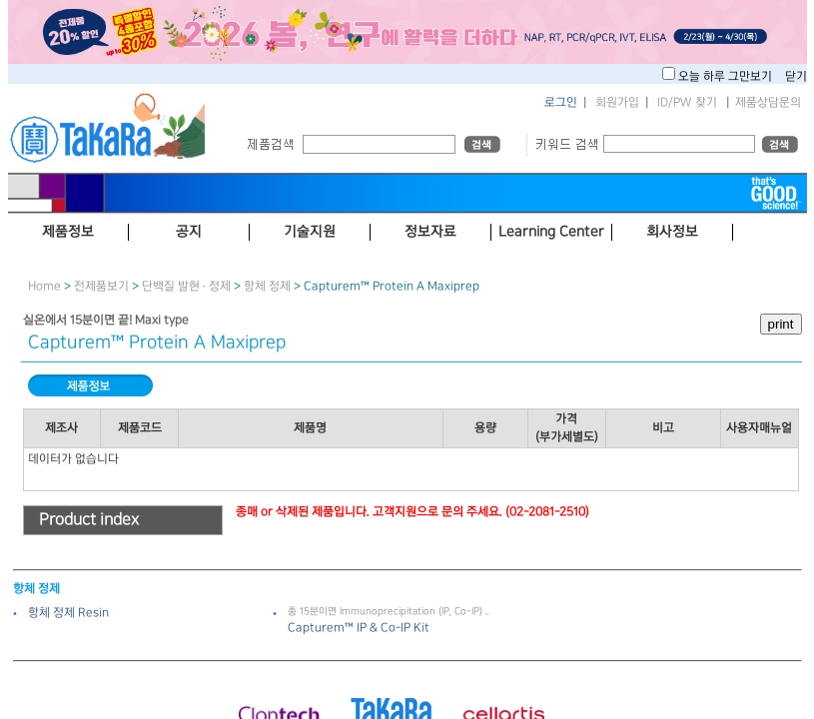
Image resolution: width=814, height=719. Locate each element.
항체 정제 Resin (68, 612)
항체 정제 (267, 286)
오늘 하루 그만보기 (726, 76)
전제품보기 (101, 286)
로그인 (560, 102)
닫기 (796, 76)
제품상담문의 (768, 102)
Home (44, 286)
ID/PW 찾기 (687, 102)
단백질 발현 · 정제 (186, 286)
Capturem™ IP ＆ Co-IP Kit (358, 627)
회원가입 (617, 102)
